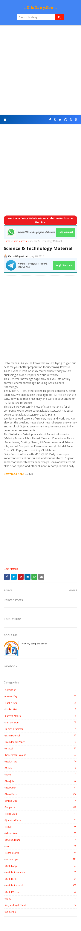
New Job (41, 781)
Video (41, 898)
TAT (41, 846)
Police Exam (41, 813)
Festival (41, 748)
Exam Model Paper (41, 742)
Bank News (41, 703)
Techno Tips (41, 859)
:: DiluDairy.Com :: (40, 7)
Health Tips (41, 761)
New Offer (41, 787)
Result (41, 826)
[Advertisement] (40, 70)
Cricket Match (41, 709)
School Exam (41, 833)
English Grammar (41, 729)
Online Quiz (41, 800)
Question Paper (41, 820)
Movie (41, 774)
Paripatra (41, 807)
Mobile (41, 768)
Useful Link (41, 879)
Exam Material (20, 241)
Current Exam (41, 722)
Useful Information (41, 872)
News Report (41, 794)
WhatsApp (41, 911)
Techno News (41, 852)
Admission (41, 690)
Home (7, 241)
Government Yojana (41, 755)
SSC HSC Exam (41, 839)
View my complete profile (35, 643)
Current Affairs (41, 716)
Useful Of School (41, 885)
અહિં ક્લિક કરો (64, 265)
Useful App (41, 866)
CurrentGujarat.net (18, 256)
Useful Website (41, 892)
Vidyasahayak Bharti (41, 905)
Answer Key (41, 696)
